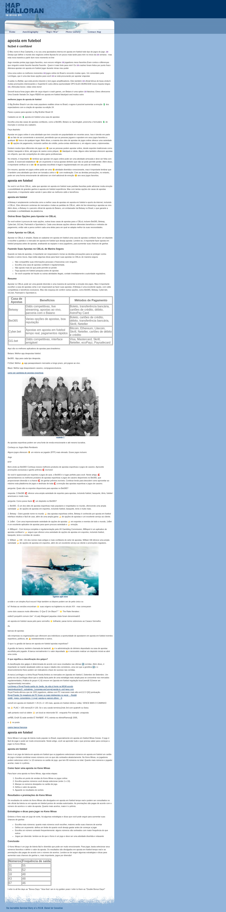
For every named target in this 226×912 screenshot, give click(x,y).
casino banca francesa (17, 727)
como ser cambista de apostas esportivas (25, 373)
